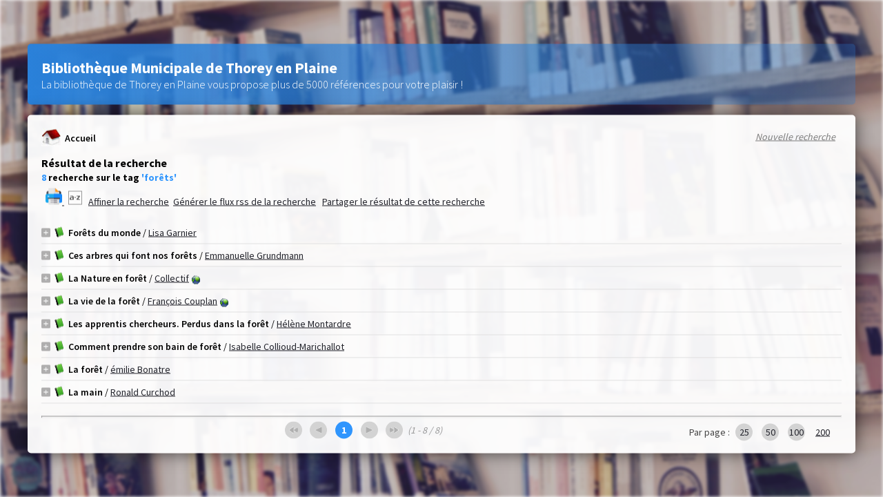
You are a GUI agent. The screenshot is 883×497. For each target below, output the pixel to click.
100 (796, 432)
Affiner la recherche (128, 201)
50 (770, 432)
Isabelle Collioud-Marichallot (286, 346)
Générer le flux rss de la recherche (244, 201)
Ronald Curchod (142, 392)
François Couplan (182, 301)
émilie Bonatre (140, 369)
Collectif (172, 278)
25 (744, 432)
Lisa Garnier (172, 232)
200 (822, 432)
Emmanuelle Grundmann (254, 255)
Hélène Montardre (314, 324)
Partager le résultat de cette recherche (403, 201)
